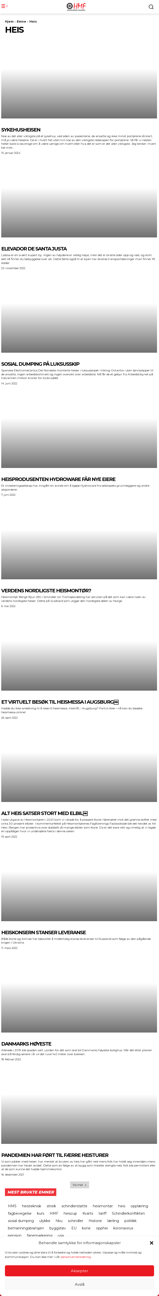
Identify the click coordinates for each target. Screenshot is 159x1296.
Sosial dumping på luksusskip (40, 364)
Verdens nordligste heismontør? (46, 591)
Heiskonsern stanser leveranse (43, 932)
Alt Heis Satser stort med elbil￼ (44, 813)
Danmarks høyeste (26, 1044)
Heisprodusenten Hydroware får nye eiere (58, 479)
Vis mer (80, 1185)
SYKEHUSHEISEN (20, 130)
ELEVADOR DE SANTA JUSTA (33, 249)
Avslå (79, 1284)
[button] (151, 1243)
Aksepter (79, 1271)
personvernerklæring (76, 1257)
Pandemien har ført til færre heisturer (54, 1155)
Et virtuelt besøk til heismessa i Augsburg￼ (60, 702)
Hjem (9, 21)
